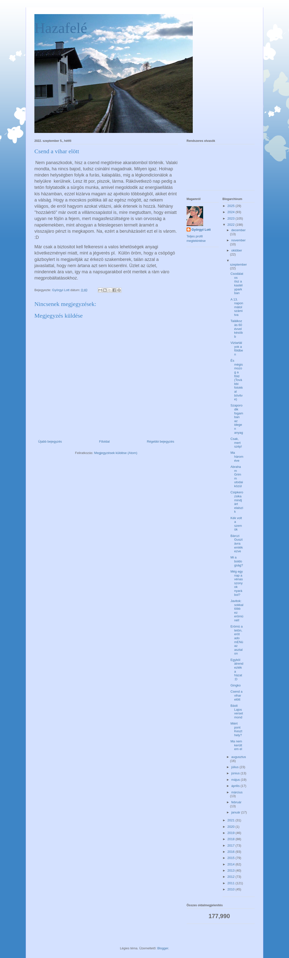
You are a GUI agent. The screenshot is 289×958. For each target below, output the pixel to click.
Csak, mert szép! (236, 442)
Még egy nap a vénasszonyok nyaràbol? (236, 583)
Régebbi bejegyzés (160, 441)
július (235, 767)
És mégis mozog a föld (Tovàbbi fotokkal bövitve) (236, 380)
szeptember (238, 264)
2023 (231, 218)
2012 (231, 877)
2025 (231, 206)
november (238, 240)
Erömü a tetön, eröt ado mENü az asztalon (236, 640)
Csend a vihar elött (236, 695)
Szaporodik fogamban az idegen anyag (236, 418)
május (236, 780)
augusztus (238, 757)
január (236, 812)
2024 (231, 212)
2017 (231, 845)
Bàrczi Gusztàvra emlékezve (236, 543)
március (237, 792)
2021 (231, 820)
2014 (231, 864)
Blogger (162, 948)
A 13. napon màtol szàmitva (236, 307)
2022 (231, 225)
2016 (231, 852)
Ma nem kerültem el (236, 745)
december (238, 230)
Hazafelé (60, 28)
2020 (231, 827)
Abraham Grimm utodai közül (236, 476)
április (236, 786)
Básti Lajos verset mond (236, 711)
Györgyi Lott (201, 229)
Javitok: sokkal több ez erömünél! (236, 610)
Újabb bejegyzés (50, 441)
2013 (231, 870)
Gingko (235, 685)
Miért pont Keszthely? (236, 729)
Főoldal (104, 441)
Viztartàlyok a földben (236, 348)
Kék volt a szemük (236, 523)
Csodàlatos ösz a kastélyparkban (236, 283)
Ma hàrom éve (236, 456)
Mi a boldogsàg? (236, 561)
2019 (231, 833)
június (236, 773)
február (236, 802)
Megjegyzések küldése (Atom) (115, 453)
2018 (231, 839)
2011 (231, 883)
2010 (231, 889)
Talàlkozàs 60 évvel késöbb (236, 328)
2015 (231, 858)
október (236, 250)
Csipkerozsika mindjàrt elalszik (236, 501)
